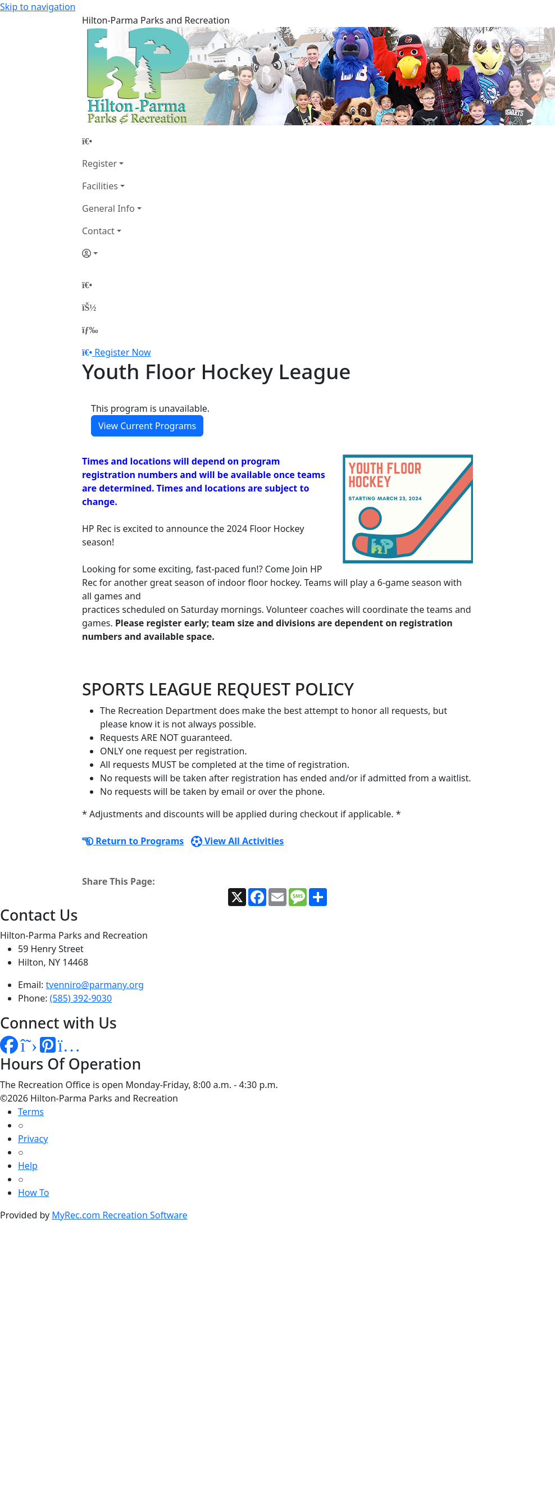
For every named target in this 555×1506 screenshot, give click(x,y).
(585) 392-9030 (81, 998)
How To (33, 1192)
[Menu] (90, 330)
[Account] (112, 253)
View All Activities (237, 841)
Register (99, 163)
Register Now (122, 352)
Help (28, 1165)
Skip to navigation (37, 7)
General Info (108, 208)
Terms (31, 1111)
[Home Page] (112, 141)
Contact (98, 231)
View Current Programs (147, 426)
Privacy (33, 1138)
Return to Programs (133, 841)
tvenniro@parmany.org (95, 985)
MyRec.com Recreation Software (119, 1215)
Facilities (100, 186)
